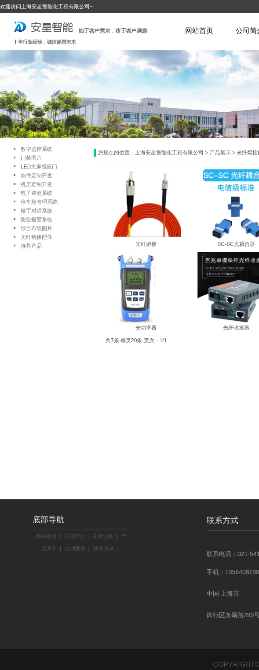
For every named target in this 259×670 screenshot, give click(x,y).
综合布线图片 (36, 228)
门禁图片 (31, 158)
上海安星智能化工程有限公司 (169, 153)
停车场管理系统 (39, 202)
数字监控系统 (36, 149)
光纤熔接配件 (36, 237)
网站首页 (199, 30)
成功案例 (75, 549)
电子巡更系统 (36, 193)
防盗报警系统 (36, 219)
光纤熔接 (146, 244)
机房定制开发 (36, 184)
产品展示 (220, 153)
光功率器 (146, 328)
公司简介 (74, 536)
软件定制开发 (36, 175)
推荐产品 (31, 246)
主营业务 (102, 536)
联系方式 (103, 549)
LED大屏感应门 (39, 167)
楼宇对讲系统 (36, 211)
